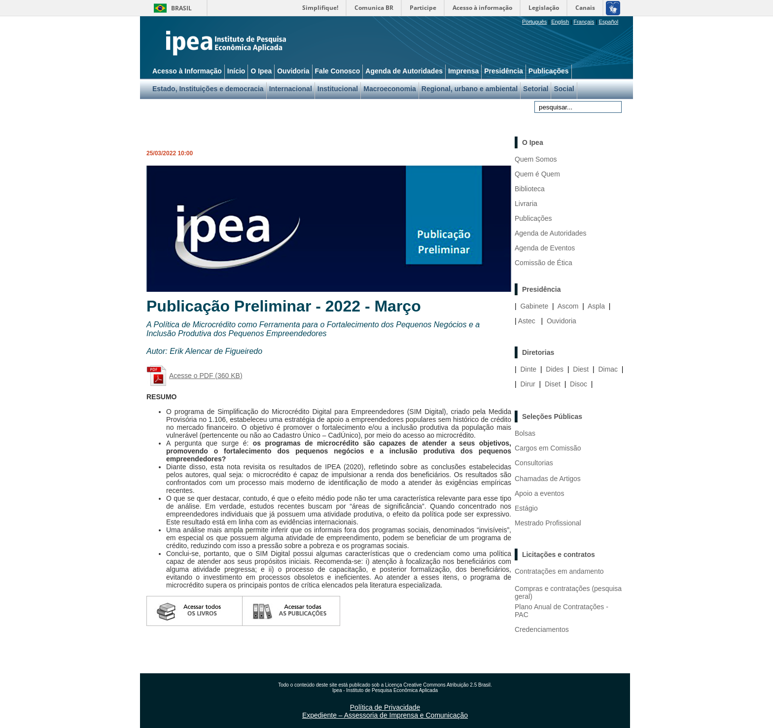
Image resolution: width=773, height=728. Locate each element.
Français (583, 22)
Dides (554, 369)
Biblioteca (530, 189)
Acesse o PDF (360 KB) (206, 376)
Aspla (596, 306)
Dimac (608, 369)
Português (534, 22)
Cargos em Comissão (548, 448)
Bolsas (525, 433)
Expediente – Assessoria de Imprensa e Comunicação (385, 715)
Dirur (527, 384)
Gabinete (534, 306)
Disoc (578, 384)
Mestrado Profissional (548, 523)
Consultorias (534, 463)
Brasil (181, 8)
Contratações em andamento (559, 571)
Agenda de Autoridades (551, 233)
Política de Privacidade (385, 707)
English (560, 22)
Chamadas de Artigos (548, 479)
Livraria (526, 204)
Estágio (526, 508)
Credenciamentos (542, 629)
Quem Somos (536, 159)
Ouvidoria (561, 321)
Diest (581, 369)
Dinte (528, 369)
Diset (553, 384)
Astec (526, 321)
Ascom (568, 306)
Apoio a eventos (539, 493)
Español (608, 22)
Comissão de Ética (543, 263)
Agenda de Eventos (545, 248)
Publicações (533, 218)
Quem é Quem (537, 174)
